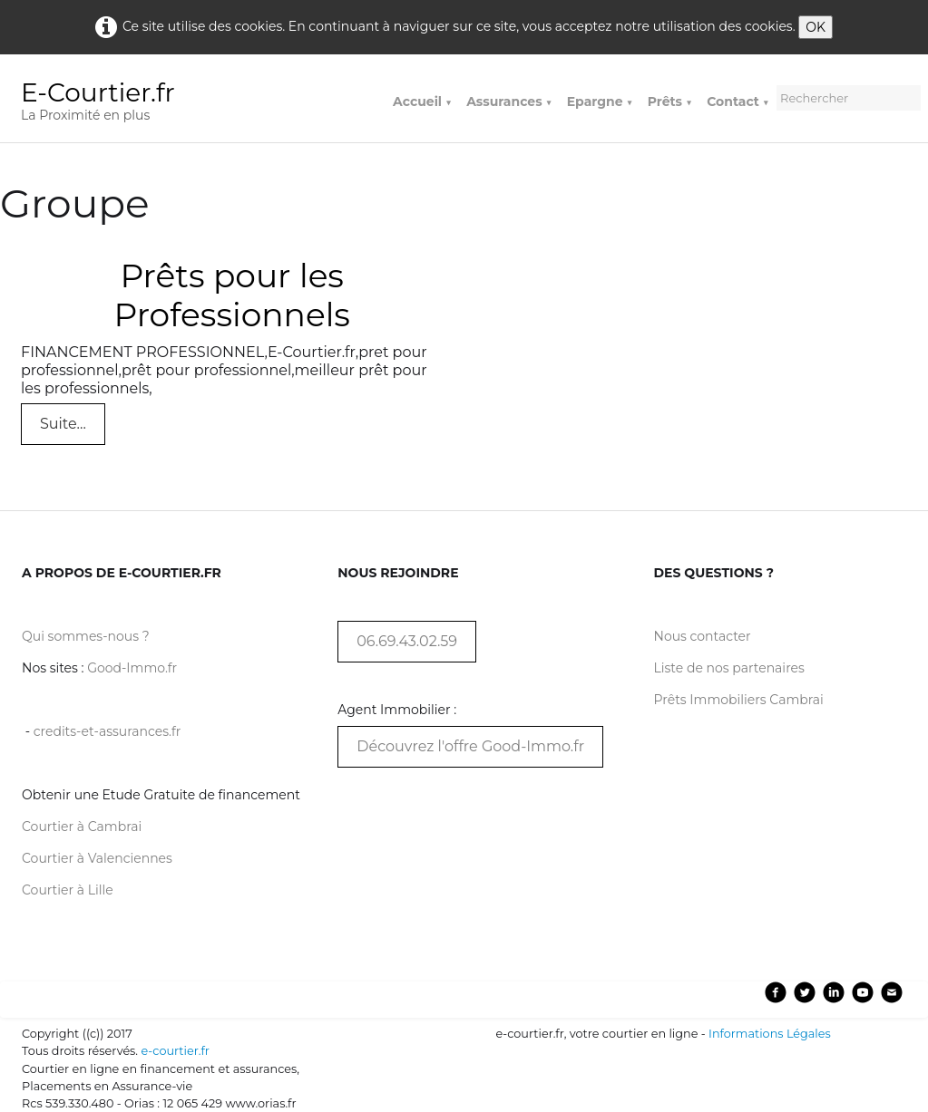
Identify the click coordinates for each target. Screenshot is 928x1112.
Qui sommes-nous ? (86, 636)
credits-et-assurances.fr (107, 731)
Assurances (509, 101)
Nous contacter (702, 636)
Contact (738, 101)
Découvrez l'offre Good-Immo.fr (470, 746)
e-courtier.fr (175, 1051)
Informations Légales (769, 1033)
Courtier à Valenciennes (97, 858)
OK (815, 27)
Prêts (670, 101)
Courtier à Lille (67, 890)
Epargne (600, 101)
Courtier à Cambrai (82, 826)
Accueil (422, 101)
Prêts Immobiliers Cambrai (739, 699)
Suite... (63, 423)
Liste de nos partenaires (729, 668)
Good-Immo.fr (132, 668)
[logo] (105, 103)
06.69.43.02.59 (407, 641)
